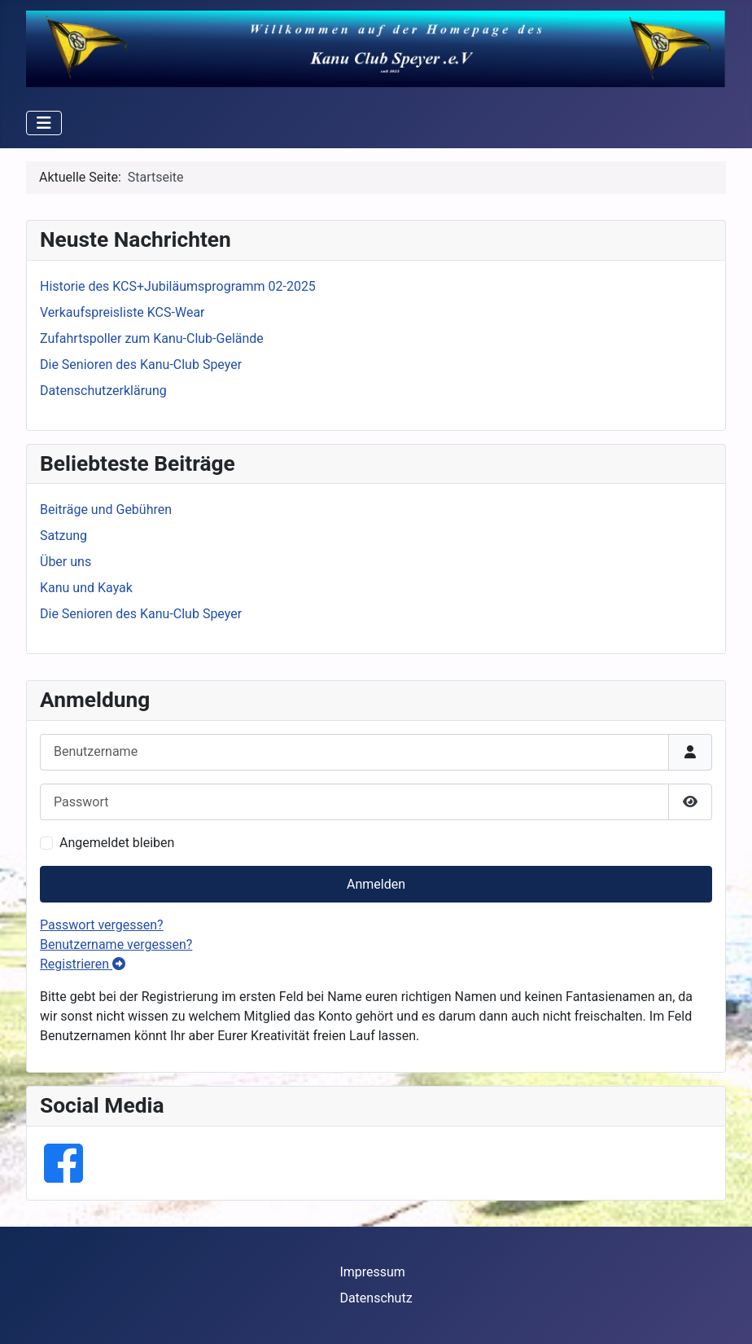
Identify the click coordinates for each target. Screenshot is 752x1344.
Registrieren (82, 964)
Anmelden (376, 884)
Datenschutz (375, 1298)
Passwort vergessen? (102, 925)
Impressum (372, 1272)
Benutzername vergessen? (116, 944)
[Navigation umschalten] (44, 123)
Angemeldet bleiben (116, 842)
